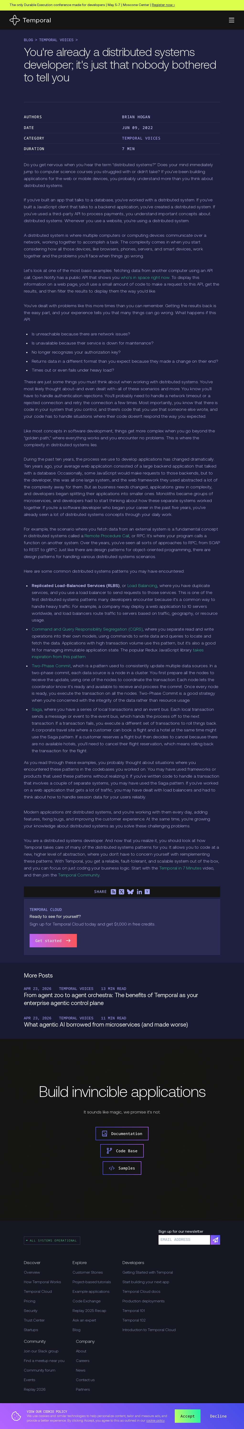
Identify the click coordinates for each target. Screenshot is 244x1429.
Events (29, 1380)
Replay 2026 (35, 1390)
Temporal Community (79, 875)
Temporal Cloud (38, 1292)
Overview (32, 1273)
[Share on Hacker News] (147, 891)
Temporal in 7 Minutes (180, 868)
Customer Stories (88, 1273)
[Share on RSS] (113, 891)
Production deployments (143, 1301)
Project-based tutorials (92, 1282)
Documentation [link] (122, 1133)
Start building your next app (145, 1282)
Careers (83, 1361)
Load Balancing (142, 586)
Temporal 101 (133, 1311)
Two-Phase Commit (51, 666)
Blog (28, 40)
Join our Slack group (41, 1351)
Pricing (29, 1301)
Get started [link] (53, 940)
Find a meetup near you (44, 1361)
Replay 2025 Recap (89, 1311)
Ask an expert (84, 1320)
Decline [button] (218, 1416)
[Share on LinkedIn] (139, 891)
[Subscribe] (215, 1240)
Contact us (85, 1380)
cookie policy (155, 1421)
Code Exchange (87, 1301)
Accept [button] (187, 1416)
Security (30, 1311)
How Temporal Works (42, 1282)
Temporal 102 (134, 1320)
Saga (37, 709)
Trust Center (34, 1320)
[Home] (30, 20)
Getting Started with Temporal (147, 1273)
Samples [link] (122, 1168)
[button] (231, 20)
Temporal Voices (56, 40)
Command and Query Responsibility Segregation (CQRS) (87, 629)
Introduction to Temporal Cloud (149, 1330)
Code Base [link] (122, 1151)
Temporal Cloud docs (141, 1292)
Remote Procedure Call (107, 536)
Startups (31, 1330)
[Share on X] (121, 891)
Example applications (91, 1292)
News (80, 1371)
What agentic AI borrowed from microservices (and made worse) (106, 1025)
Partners (83, 1390)
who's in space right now (145, 278)
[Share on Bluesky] (130, 891)
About (81, 1351)
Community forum (39, 1371)
